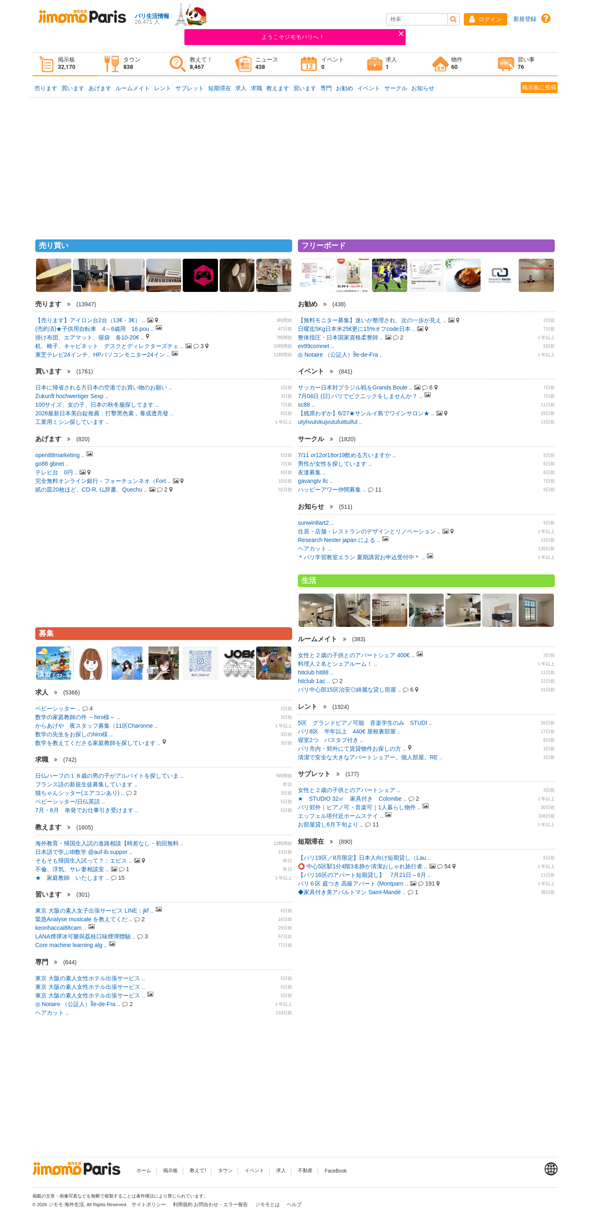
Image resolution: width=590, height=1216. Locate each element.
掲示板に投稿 (539, 87)
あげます (99, 88)
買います (72, 88)
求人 (241, 88)
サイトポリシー (149, 1204)
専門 (326, 88)
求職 (256, 88)
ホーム (143, 1171)
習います (304, 88)
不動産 (305, 1171)
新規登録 (524, 19)
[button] (485, 19)
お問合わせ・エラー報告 (221, 1204)
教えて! (198, 1171)
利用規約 (183, 1204)
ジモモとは (268, 1204)
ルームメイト (133, 88)
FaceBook (335, 1171)
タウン (225, 1171)
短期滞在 (219, 88)
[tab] (65, 64)
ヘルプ (294, 1204)
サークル (395, 88)
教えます (277, 88)
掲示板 (170, 1171)
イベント (368, 88)
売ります (45, 88)
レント (162, 88)
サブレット (189, 88)
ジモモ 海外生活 (66, 1204)
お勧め (344, 88)
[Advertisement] (295, 164)
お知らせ (422, 88)
